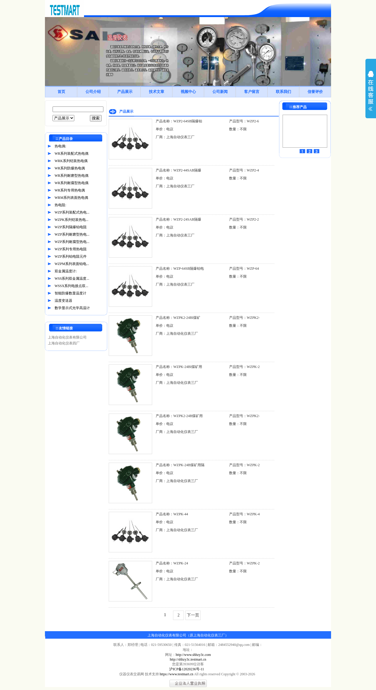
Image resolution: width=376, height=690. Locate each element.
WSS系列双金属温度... (72, 278)
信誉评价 (315, 91)
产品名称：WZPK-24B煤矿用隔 (180, 465)
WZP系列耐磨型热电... (72, 234)
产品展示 (124, 91)
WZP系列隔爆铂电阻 (71, 227)
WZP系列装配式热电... (72, 212)
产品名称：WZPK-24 (172, 563)
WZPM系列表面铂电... (72, 264)
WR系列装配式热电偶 (71, 153)
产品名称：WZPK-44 (172, 514)
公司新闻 (220, 91)
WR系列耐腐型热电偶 (71, 183)
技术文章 (156, 91)
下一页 (193, 615)
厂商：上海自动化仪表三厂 (177, 333)
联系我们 (283, 91)
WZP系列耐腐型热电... (72, 242)
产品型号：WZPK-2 (244, 367)
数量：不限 (238, 129)
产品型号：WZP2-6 (244, 121)
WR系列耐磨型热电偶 (71, 176)
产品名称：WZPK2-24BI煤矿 (178, 318)
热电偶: (60, 146)
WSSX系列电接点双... (71, 286)
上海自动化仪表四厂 (64, 343)
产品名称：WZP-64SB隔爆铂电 (180, 268)
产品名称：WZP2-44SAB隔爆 (178, 170)
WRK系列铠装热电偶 (71, 161)
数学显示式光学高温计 (72, 308)
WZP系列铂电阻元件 (71, 256)
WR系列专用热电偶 (70, 190)
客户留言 (251, 91)
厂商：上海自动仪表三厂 (175, 137)
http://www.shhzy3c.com (193, 655)
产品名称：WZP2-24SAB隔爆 (178, 219)
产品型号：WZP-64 (244, 268)
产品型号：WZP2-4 (244, 170)
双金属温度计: (66, 271)
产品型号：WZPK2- (244, 318)
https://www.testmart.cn (177, 674)
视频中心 (188, 91)
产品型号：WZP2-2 (244, 219)
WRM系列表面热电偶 (71, 198)
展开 (370, 95)
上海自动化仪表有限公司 (67, 337)
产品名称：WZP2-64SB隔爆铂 (179, 121)
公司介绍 (93, 91)
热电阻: (60, 205)
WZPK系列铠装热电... (71, 220)
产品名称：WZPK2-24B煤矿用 (179, 416)
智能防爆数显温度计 (70, 293)
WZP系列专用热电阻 (71, 249)
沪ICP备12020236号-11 (186, 669)
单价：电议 (164, 129)
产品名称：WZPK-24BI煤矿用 (179, 367)
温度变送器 (63, 301)
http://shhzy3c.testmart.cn (188, 659)
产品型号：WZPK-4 (244, 514)
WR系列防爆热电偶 (70, 168)
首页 (61, 91)
